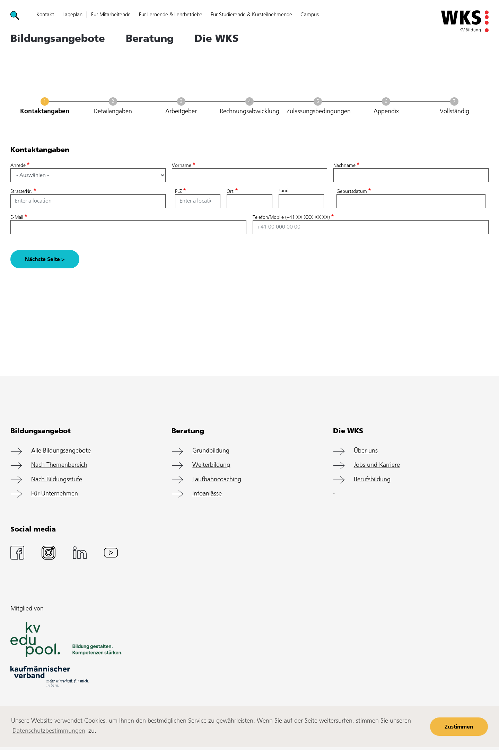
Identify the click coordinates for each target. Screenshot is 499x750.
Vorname (181, 165)
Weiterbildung (211, 465)
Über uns (366, 451)
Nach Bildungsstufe (56, 479)
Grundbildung (210, 451)
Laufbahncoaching (216, 479)
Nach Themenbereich (59, 465)
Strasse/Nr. (21, 191)
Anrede (18, 165)
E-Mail (16, 217)
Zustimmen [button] (459, 727)
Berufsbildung (372, 479)
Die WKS (216, 38)
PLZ (178, 191)
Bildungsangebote (57, 38)
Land (284, 190)
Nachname (344, 165)
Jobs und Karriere (377, 465)
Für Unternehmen (54, 494)
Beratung (150, 38)
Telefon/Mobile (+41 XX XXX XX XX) (291, 217)
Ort (230, 191)
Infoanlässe (207, 494)
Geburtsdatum (351, 191)
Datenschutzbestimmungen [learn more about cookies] (48, 731)
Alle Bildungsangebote (61, 451)
